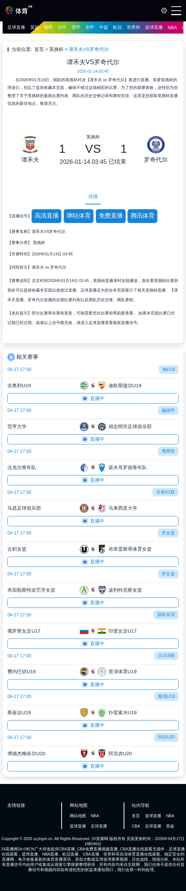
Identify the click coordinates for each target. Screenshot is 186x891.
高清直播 (47, 216)
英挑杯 (56, 49)
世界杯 (133, 27)
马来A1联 (165, 492)
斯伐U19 (166, 696)
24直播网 (100, 838)
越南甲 (168, 410)
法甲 (62, 27)
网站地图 (78, 815)
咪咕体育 (79, 216)
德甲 (48, 27)
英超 (34, 27)
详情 (93, 196)
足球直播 (16, 27)
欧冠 (117, 27)
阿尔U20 (166, 737)
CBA (136, 826)
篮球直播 (154, 27)
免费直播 (111, 216)
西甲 (76, 27)
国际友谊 (166, 614)
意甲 (89, 27)
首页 (39, 49)
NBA (172, 27)
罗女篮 (168, 533)
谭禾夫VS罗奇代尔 (89, 49)
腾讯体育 (143, 216)
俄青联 (168, 451)
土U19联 (166, 655)
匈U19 (168, 369)
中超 (103, 27)
